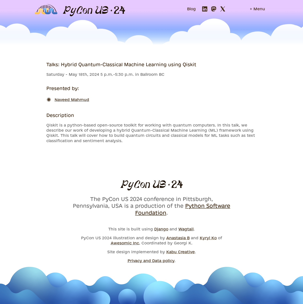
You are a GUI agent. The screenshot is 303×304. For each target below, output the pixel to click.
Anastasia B (178, 238)
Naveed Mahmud (72, 99)
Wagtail (186, 229)
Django (161, 229)
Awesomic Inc (125, 243)
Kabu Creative (180, 252)
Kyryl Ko (208, 238)
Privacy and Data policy (151, 260)
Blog (191, 9)
